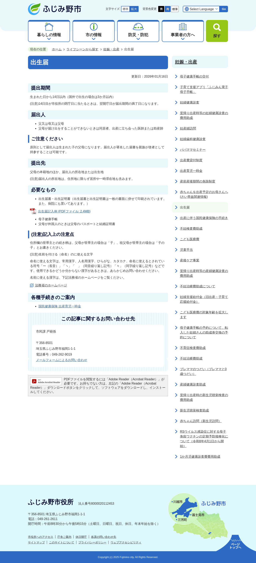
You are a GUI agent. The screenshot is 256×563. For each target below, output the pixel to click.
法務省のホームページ (51, 285)
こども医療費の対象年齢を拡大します (204, 315)
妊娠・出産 (111, 49)
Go (224, 9)
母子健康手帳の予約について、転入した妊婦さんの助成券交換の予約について (204, 332)
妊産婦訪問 (188, 128)
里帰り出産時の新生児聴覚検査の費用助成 (204, 397)
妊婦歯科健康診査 (193, 139)
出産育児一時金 (191, 170)
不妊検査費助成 (191, 228)
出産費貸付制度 (191, 160)
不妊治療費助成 (191, 358)
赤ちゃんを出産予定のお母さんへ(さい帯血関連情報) (204, 194)
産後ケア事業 (189, 260)
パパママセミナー (193, 149)
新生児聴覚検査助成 (194, 410)
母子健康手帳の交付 (194, 76)
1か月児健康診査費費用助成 (200, 456)
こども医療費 (189, 239)
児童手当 (186, 249)
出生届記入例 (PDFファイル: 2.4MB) (64, 211)
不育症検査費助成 (193, 348)
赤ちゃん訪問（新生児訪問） (201, 421)
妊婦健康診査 (189, 102)
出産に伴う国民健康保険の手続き (204, 218)
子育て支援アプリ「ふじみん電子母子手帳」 (204, 89)
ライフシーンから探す (82, 49)
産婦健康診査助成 (193, 384)
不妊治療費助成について (197, 286)
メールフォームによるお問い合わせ (61, 360)
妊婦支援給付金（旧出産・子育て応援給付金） (204, 299)
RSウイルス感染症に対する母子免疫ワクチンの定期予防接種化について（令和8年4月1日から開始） (204, 439)
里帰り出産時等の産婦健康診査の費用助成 (204, 273)
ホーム (57, 49)
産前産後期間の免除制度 (197, 181)
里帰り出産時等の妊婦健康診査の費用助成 (204, 115)
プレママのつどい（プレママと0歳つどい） (203, 371)
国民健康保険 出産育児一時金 (59, 306)
